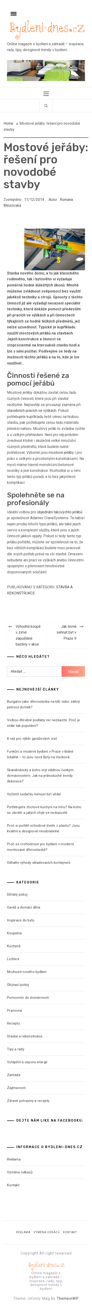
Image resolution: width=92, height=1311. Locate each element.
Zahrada (13, 1075)
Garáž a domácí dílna (23, 907)
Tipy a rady (15, 1049)
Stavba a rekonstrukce (24, 1036)
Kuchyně (14, 946)
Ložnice (13, 959)
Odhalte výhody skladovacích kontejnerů (39, 862)
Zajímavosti (16, 1088)
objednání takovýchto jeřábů (59, 512)
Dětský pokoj (17, 894)
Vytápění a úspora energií (27, 1062)
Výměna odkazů (19, 1172)
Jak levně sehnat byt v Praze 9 (66, 632)
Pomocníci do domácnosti (28, 997)
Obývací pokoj (18, 985)
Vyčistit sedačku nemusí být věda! (34, 794)
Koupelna (14, 933)
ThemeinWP (68, 1298)
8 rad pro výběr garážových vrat (32, 738)
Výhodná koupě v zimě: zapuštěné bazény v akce (28, 635)
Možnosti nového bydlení (26, 972)
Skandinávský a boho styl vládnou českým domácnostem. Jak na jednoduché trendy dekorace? (40, 775)
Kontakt (13, 1185)
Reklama (14, 1159)
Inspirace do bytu (20, 920)
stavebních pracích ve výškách (31, 410)
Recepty (13, 1023)
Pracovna (14, 1010)
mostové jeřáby (61, 452)
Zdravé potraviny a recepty (28, 1101)
